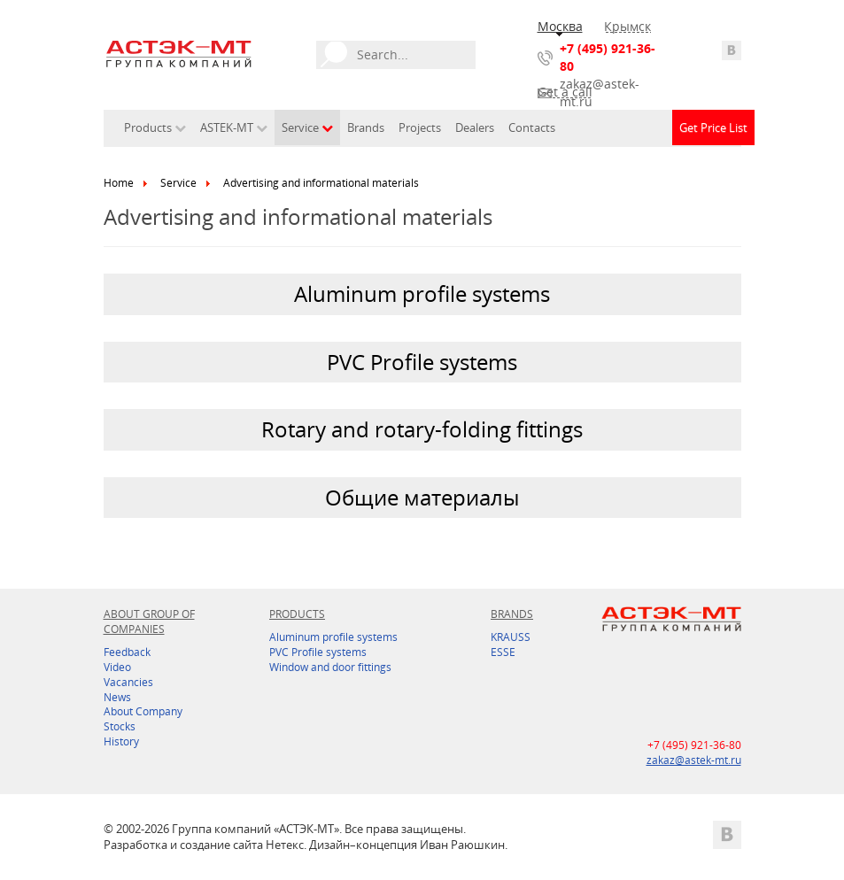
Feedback (127, 652)
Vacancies (128, 682)
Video (117, 667)
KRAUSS (510, 637)
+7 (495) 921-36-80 (607, 57)
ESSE (503, 652)
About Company (143, 711)
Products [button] (155, 127)
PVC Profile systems (318, 652)
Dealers (474, 127)
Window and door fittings (330, 667)
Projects (420, 127)
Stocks (120, 726)
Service (178, 182)
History (121, 741)
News (117, 697)
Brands (365, 127)
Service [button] (307, 127)
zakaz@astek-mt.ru (599, 92)
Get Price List (713, 127)
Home (119, 182)
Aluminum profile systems (333, 637)
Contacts (531, 127)
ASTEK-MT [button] (233, 127)
